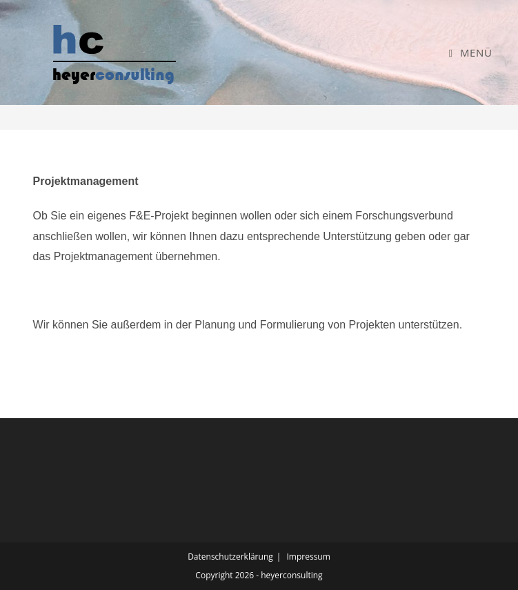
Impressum (308, 556)
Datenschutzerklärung (230, 556)
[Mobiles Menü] (470, 52)
